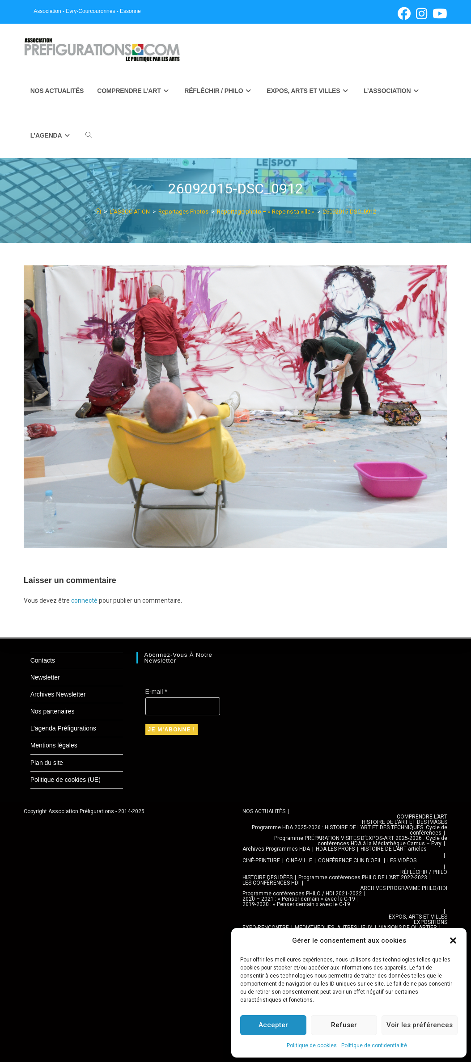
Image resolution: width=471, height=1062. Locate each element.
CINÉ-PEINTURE (261, 860)
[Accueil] (98, 211)
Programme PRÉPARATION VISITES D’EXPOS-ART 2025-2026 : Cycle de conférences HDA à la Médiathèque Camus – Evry (360, 841)
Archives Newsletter (58, 694)
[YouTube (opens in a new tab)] (438, 13)
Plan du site (46, 762)
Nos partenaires (52, 711)
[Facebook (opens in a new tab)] (404, 13)
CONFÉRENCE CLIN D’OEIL (350, 860)
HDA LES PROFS (335, 849)
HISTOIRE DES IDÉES (267, 877)
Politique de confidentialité (374, 1045)
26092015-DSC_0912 (349, 211)
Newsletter (45, 677)
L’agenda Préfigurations (63, 728)
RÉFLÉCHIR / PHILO (423, 872)
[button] (453, 940)
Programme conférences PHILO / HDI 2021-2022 (302, 893)
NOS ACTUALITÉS (263, 811)
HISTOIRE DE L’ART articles (394, 849)
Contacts (42, 660)
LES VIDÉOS (401, 860)
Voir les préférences (419, 1025)
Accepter (273, 1025)
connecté (84, 600)
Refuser (344, 1025)
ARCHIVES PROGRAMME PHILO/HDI (403, 888)
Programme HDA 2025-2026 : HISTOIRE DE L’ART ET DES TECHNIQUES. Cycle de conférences (349, 830)
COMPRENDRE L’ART (422, 817)
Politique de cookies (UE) (65, 779)
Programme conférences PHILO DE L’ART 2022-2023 (362, 877)
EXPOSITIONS (430, 922)
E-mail (156, 691)
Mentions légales (53, 745)
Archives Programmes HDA (276, 849)
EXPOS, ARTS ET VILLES (418, 917)
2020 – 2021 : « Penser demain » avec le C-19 (298, 899)
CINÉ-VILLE (299, 860)
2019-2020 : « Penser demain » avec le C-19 (296, 904)
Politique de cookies (312, 1045)
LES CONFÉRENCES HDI (271, 883)
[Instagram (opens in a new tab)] (421, 13)
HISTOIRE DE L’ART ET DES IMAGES (404, 822)
